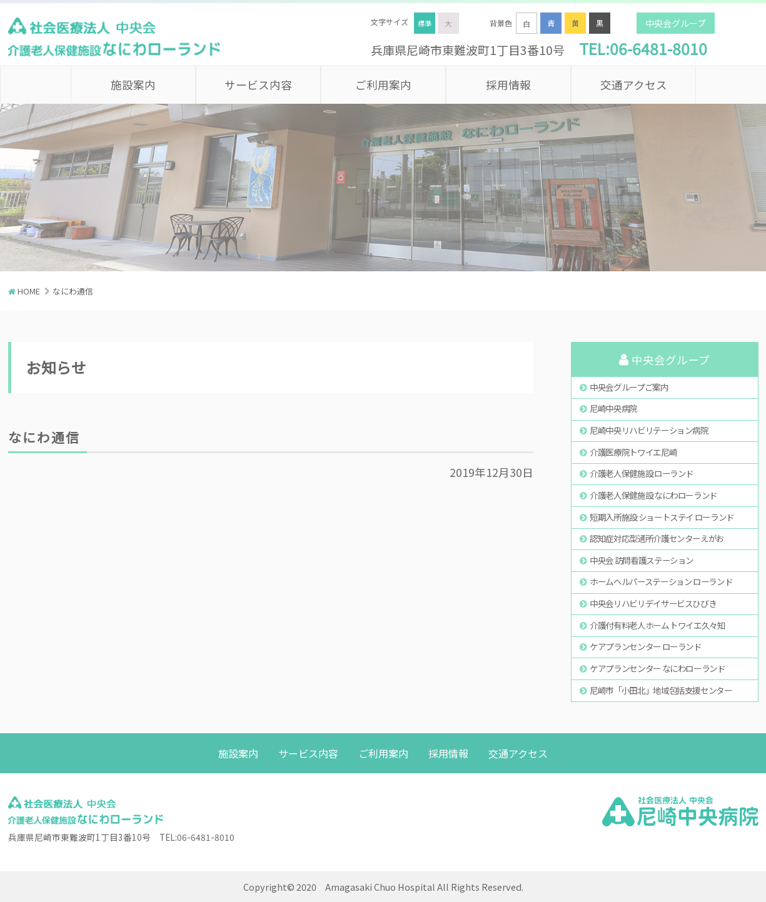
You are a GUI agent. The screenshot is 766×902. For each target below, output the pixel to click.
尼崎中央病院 (613, 408)
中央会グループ (675, 23)
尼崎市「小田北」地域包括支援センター (661, 690)
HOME (29, 291)
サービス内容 (258, 85)
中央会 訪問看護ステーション (641, 560)
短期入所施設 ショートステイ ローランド (662, 517)
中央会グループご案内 (629, 387)
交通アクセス (633, 85)
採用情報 (508, 85)
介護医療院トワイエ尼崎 (633, 452)
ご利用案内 (383, 85)
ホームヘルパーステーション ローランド (661, 581)
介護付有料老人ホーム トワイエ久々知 (657, 625)
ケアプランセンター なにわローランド (657, 668)
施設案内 (133, 85)
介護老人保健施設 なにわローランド (653, 495)
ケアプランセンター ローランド (646, 646)
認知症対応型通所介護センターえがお (657, 538)
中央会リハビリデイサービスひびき (653, 603)
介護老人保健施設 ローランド (641, 473)
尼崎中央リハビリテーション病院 (649, 430)
